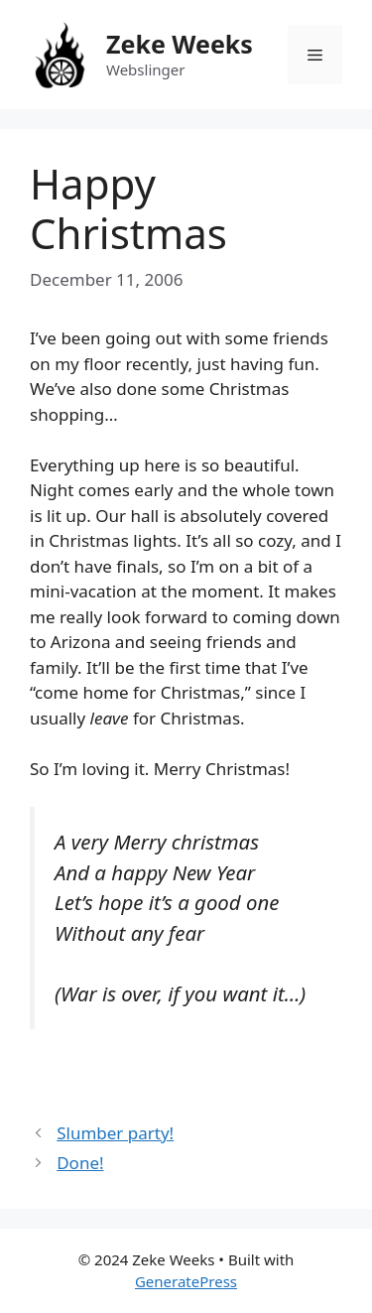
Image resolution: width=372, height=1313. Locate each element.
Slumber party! (115, 1132)
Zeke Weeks (179, 44)
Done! (80, 1162)
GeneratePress (186, 1281)
